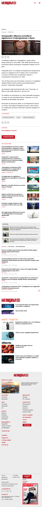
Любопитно (26, 402)
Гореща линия (6, 440)
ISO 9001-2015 (15, 477)
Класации (25, 406)
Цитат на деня (27, 411)
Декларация (5, 479)
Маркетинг (26, 395)
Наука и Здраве (28, 415)
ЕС (2, 408)
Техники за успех (6, 425)
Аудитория (4, 477)
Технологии (6, 431)
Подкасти (5, 437)
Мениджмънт (6, 422)
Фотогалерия (26, 404)
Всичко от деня (7, 380)
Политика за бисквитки (8, 485)
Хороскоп (25, 408)
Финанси (4, 413)
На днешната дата (28, 409)
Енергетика (5, 416)
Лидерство (5, 424)
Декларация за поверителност (10, 484)
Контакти (5, 444)
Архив (3, 442)
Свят (3, 402)
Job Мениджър (5, 427)
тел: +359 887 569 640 (7, 499)
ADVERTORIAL (5, 224)
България (4, 29)
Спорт (25, 419)
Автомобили (27, 417)
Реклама (25, 397)
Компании (4, 415)
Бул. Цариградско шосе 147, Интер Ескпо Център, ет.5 (10, 497)
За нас (3, 475)
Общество (5, 399)
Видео (25, 422)
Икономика (5, 418)
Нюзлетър (27, 425)
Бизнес (4, 411)
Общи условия (5, 482)
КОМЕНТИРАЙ (8, 137)
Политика (4, 397)
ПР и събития (26, 399)
